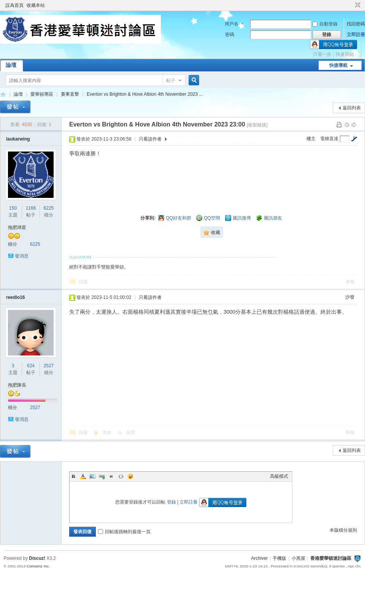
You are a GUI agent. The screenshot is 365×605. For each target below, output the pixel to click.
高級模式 (279, 476)
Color (83, 476)
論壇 (11, 65)
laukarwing (18, 139)
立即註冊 (356, 34)
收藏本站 (36, 5)
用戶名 (231, 24)
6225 (49, 208)
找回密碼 (356, 24)
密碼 (229, 34)
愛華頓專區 (41, 94)
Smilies (130, 476)
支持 (107, 432)
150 (13, 208)
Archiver (259, 558)
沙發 (349, 297)
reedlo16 (15, 297)
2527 (49, 365)
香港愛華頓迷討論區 (3, 94)
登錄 (171, 502)
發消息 (22, 256)
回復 (83, 281)
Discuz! (37, 558)
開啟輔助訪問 (350, 5)
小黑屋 (298, 558)
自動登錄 (325, 24)
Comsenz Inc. (38, 566)
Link (102, 476)
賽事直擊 (70, 94)
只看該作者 (150, 139)
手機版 (279, 558)
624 (31, 365)
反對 (130, 432)
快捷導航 (338, 65)
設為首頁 (14, 5)
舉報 (350, 281)
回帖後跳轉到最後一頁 (124, 531)
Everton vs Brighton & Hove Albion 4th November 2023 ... (145, 94)
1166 (31, 208)
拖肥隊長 (17, 385)
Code (121, 476)
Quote (111, 476)
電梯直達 (329, 138)
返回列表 (352, 108)
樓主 (311, 138)
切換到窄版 (356, 5)
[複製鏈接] (257, 125)
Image (92, 476)
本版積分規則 (343, 530)
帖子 (170, 80)
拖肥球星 (17, 227)
